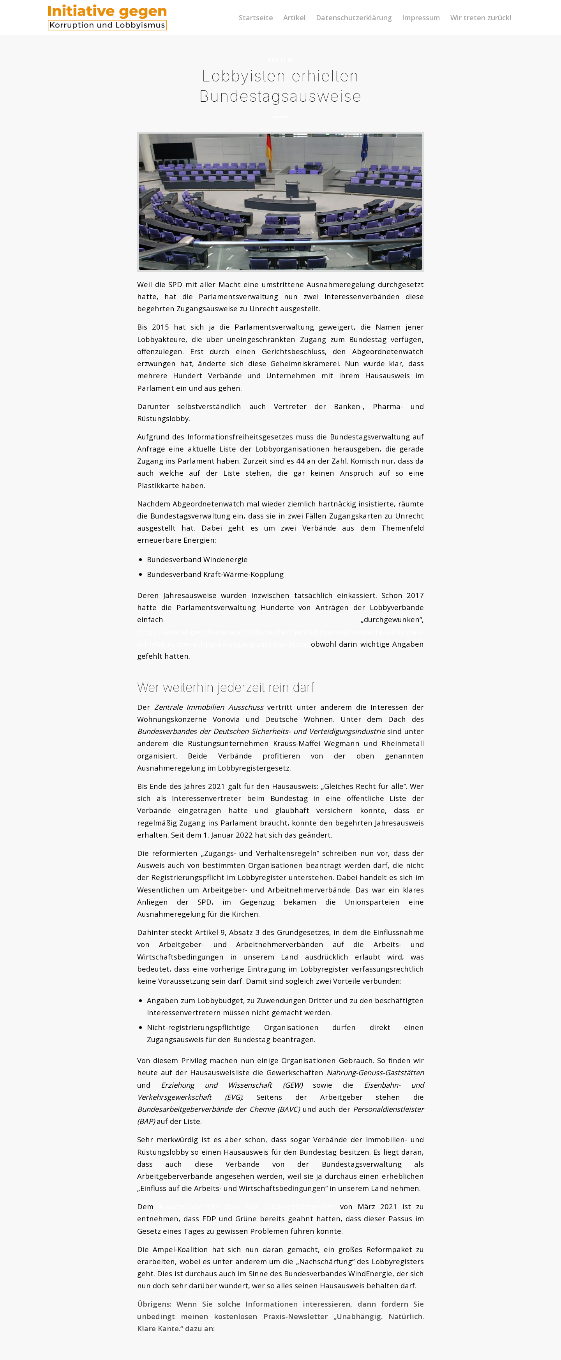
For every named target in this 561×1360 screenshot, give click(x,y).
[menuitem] (256, 17)
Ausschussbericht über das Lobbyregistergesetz (247, 1206)
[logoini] (108, 17)
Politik (280, 59)
